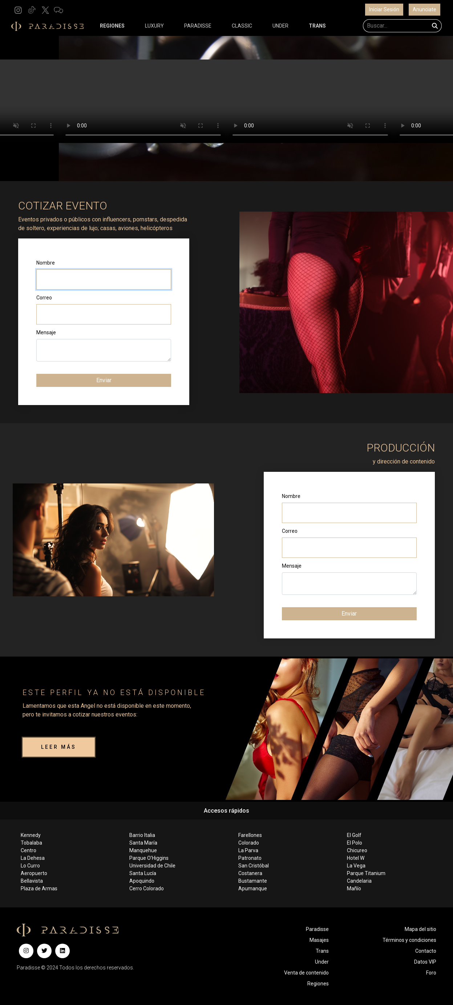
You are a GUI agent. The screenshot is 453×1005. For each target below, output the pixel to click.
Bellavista (32, 881)
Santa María (143, 843)
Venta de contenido (306, 973)
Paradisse (317, 929)
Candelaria (359, 881)
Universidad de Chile (152, 866)
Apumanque (252, 888)
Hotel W (355, 858)
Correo (44, 298)
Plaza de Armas (39, 888)
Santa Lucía (142, 873)
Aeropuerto (34, 873)
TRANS (317, 26)
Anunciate (424, 9)
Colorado (248, 843)
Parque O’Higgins (149, 858)
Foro (431, 973)
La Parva (248, 850)
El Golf (354, 835)
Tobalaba (31, 843)
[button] (18, 9)
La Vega (356, 866)
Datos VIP (425, 962)
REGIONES (112, 26)
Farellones (250, 835)
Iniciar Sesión (384, 9)
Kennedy (31, 835)
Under (322, 962)
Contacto (425, 951)
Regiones (318, 983)
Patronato (250, 858)
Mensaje (46, 332)
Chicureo (357, 850)
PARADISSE (197, 26)
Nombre (45, 263)
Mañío (354, 888)
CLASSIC (242, 26)
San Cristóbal (253, 866)
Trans (322, 951)
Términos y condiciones (409, 940)
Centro (28, 850)
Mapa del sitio (420, 929)
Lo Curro (30, 866)
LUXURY (154, 26)
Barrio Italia (142, 835)
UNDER (280, 26)
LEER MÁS (58, 747)
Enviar (104, 380)
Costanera (250, 873)
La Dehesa (33, 858)
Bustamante (252, 881)
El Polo (354, 843)
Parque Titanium (366, 873)
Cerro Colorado (146, 888)
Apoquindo (141, 881)
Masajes (319, 940)
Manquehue (143, 850)
